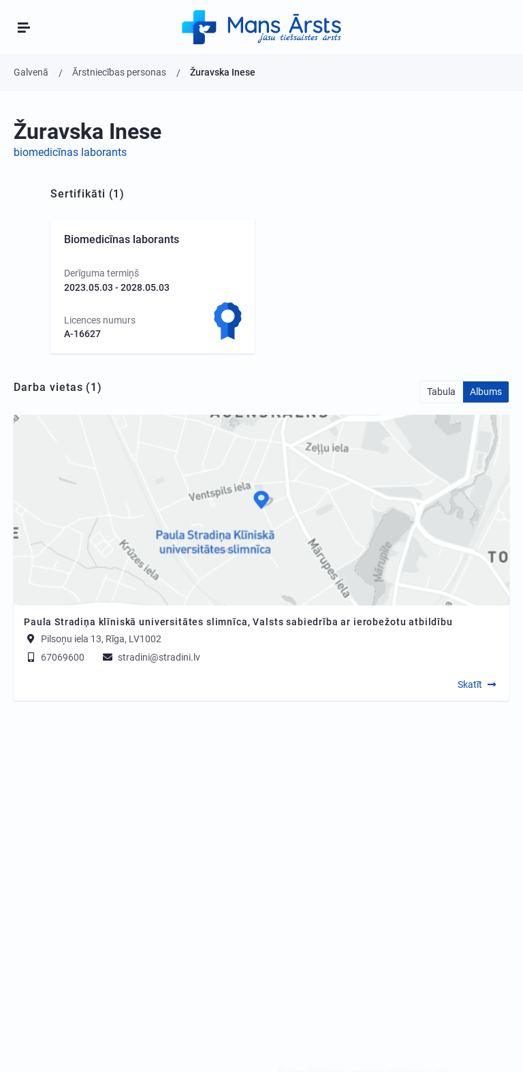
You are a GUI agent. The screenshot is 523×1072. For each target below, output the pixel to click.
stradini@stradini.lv (150, 657)
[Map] (261, 510)
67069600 (54, 657)
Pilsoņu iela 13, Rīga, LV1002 (101, 638)
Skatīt (470, 684)
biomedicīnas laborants (70, 152)
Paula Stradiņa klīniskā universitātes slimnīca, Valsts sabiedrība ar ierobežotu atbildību (238, 621)
